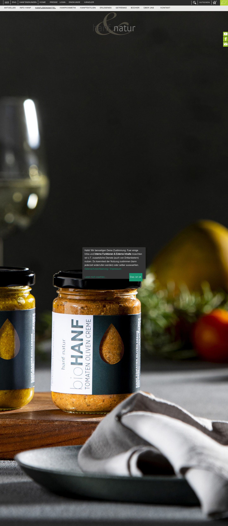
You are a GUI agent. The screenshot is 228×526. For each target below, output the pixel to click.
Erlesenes (106, 8)
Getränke (121, 8)
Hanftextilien (88, 8)
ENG (14, 2)
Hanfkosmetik (68, 8)
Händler (89, 2)
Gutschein (204, 2)
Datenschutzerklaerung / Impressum (103, 269)
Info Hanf (25, 8)
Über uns (149, 8)
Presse (54, 2)
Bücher (135, 8)
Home (43, 2)
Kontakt (165, 8)
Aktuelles (10, 8)
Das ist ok (135, 277)
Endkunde (74, 2)
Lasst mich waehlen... (96, 277)
